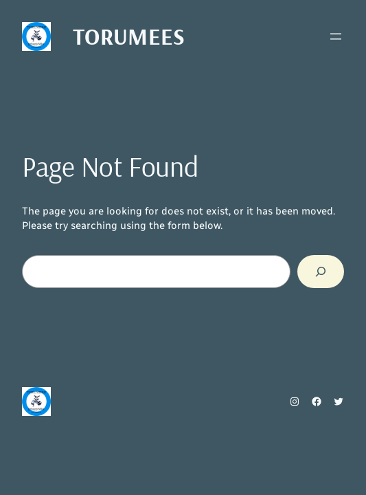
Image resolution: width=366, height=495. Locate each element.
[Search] (320, 271)
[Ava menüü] (336, 36)
